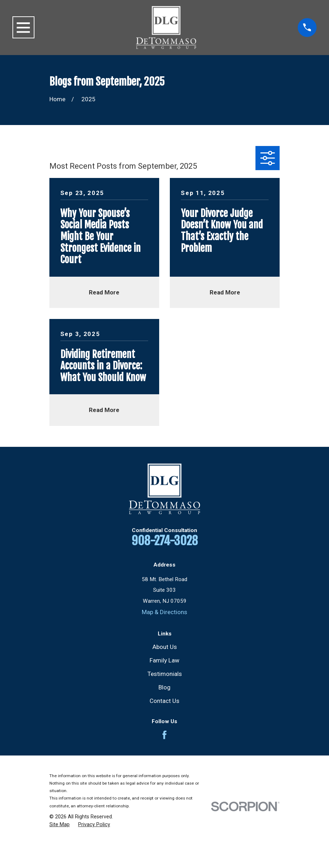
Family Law (164, 660)
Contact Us (164, 700)
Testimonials (164, 673)
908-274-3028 (164, 540)
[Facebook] (164, 735)
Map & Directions (164, 612)
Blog (164, 687)
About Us (164, 646)
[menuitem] (59, 824)
